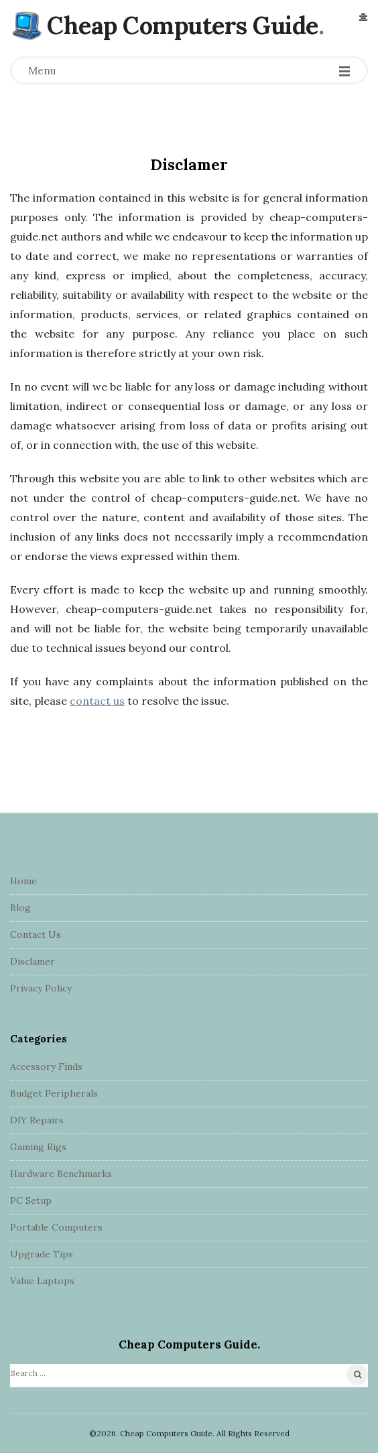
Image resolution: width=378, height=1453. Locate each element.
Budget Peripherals (54, 1093)
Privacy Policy (41, 988)
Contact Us (35, 934)
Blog (20, 908)
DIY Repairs (37, 1120)
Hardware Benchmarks (61, 1174)
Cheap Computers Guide (182, 25)
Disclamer (32, 961)
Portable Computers (56, 1227)
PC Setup (31, 1200)
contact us (97, 700)
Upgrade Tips (41, 1254)
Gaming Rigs (38, 1147)
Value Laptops (42, 1281)
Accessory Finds (46, 1066)
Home (23, 881)
